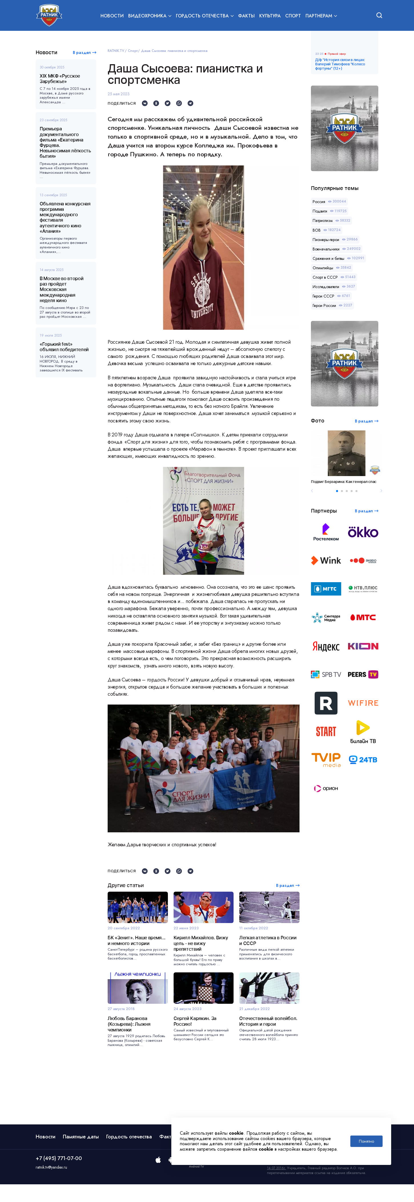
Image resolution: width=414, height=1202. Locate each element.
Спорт (293, 16)
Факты (246, 16)
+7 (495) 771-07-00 (59, 1176)
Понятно (366, 1141)
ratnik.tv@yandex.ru (51, 1185)
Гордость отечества (129, 1154)
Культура (270, 16)
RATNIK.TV (116, 50)
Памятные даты (81, 1154)
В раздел (82, 52)
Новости (112, 16)
